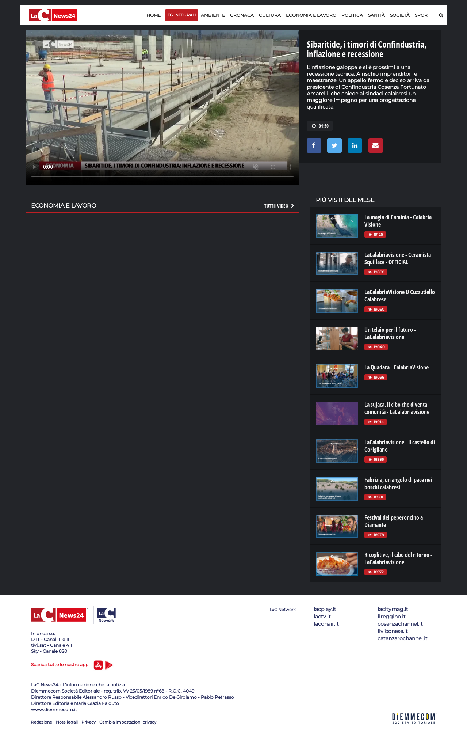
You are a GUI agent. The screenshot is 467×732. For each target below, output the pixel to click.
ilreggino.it (392, 616)
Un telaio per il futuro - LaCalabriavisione (390, 333)
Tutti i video (279, 205)
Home (153, 15)
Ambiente (213, 15)
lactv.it (322, 616)
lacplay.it (325, 609)
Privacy (88, 722)
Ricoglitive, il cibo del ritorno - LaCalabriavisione (398, 558)
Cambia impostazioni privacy (127, 722)
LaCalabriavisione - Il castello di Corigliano (399, 446)
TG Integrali (182, 15)
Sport (422, 15)
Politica (352, 15)
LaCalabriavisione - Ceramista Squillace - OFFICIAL (397, 258)
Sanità (376, 15)
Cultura (270, 15)
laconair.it (326, 624)
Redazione (41, 722)
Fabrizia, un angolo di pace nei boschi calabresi (398, 483)
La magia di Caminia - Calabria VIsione (398, 220)
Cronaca (242, 15)
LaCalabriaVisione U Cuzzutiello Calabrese (399, 295)
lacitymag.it (393, 609)
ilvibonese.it (393, 631)
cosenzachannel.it (400, 624)
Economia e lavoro (311, 15)
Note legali (67, 722)
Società (400, 15)
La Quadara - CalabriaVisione (396, 367)
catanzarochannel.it (403, 638)
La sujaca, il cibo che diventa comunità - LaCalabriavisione (396, 408)
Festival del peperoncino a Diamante (393, 521)
